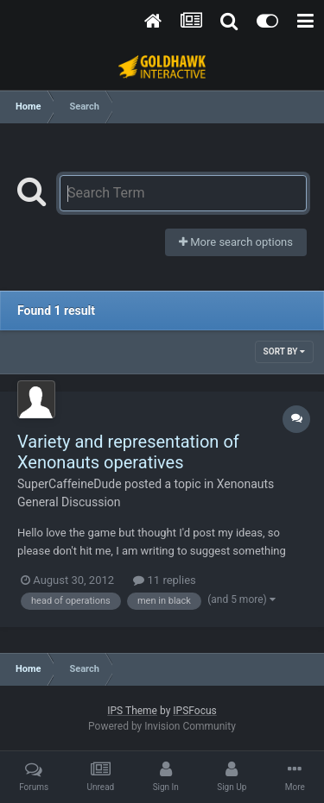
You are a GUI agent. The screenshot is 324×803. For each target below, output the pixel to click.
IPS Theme (132, 711)
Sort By (284, 351)
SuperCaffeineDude (69, 484)
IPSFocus (194, 711)
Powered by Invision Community (162, 726)
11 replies (164, 580)
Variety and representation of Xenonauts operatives (128, 452)
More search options (236, 241)
